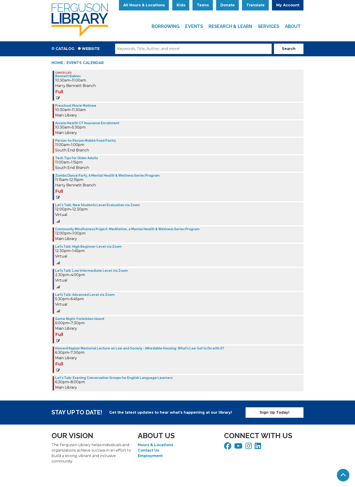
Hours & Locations (155, 445)
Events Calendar (85, 63)
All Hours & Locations (144, 5)
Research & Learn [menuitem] (230, 26)
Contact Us (148, 450)
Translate (255, 5)
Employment (150, 456)
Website (91, 49)
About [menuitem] (293, 26)
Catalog (65, 49)
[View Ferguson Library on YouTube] (239, 447)
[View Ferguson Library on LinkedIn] (258, 447)
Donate (227, 5)
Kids (181, 5)
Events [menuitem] (194, 26)
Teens (203, 5)
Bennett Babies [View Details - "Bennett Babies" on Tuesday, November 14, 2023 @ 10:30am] (68, 76)
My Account (287, 5)
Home (57, 63)
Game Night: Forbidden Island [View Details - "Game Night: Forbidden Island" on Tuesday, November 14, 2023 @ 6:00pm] (79, 318)
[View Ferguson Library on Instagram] (249, 447)
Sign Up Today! (274, 412)
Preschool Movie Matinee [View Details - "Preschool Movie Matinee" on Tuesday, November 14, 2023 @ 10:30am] (75, 105)
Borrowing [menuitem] (166, 26)
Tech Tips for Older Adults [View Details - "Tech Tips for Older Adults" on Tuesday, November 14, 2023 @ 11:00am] (76, 158)
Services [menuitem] (268, 26)
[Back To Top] (343, 475)
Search (289, 49)
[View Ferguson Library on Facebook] (228, 447)
